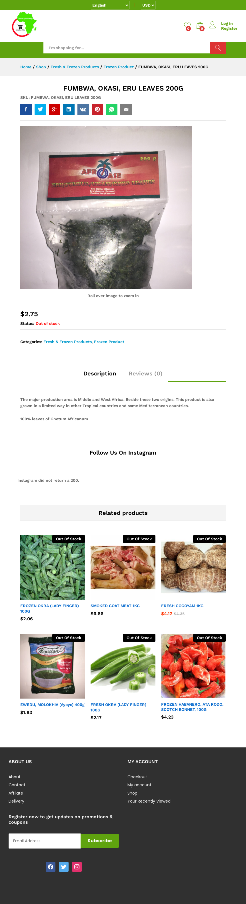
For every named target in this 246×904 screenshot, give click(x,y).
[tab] (100, 376)
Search (218, 48)
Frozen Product (109, 341)
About (15, 777)
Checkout (137, 777)
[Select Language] (110, 5)
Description (99, 373)
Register (229, 28)
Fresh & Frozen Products (67, 341)
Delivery (16, 801)
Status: (27, 323)
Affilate (16, 793)
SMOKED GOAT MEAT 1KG (115, 605)
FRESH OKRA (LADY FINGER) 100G (118, 707)
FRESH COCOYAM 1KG (182, 605)
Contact (17, 785)
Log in (221, 23)
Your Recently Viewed (149, 801)
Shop (132, 793)
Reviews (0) (146, 373)
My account (139, 785)
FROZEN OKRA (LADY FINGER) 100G (49, 608)
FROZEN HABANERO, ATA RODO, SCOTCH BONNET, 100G (192, 707)
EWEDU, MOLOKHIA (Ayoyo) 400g (52, 704)
